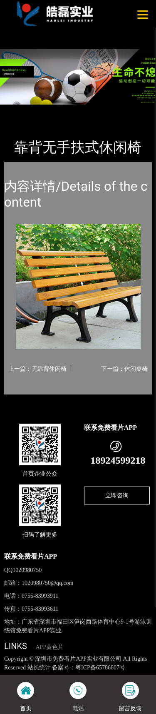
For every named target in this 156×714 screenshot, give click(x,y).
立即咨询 (117, 495)
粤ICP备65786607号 (100, 667)
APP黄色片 (49, 647)
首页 (17, 110)
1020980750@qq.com (48, 583)
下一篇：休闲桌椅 (124, 369)
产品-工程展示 (49, 110)
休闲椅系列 (89, 110)
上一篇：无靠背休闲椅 (37, 369)
